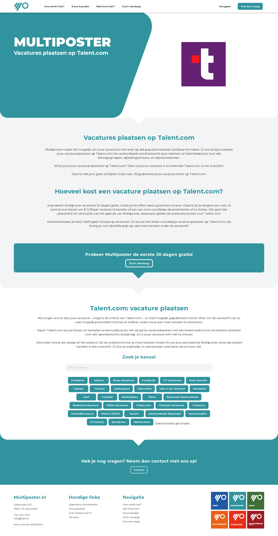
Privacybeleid (77, 508)
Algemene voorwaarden (83, 504)
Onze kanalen (80, 6)
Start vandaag (131, 6)
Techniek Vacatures (171, 405)
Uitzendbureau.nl (82, 413)
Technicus (198, 405)
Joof (86, 397)
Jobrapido (199, 388)
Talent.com (143, 405)
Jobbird (99, 388)
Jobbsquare (122, 388)
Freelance (77, 380)
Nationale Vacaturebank (182, 397)
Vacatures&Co (197, 413)
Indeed (78, 388)
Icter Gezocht (198, 380)
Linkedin (107, 397)
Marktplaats (130, 397)
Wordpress (119, 422)
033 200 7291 (22, 514)
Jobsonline (144, 388)
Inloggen (225, 6)
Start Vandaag (139, 263)
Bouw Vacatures (123, 380)
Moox (152, 397)
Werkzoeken (142, 422)
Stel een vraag (250, 6)
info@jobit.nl (21, 518)
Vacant (134, 413)
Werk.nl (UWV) (110, 413)
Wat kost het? (105, 6)
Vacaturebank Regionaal (165, 413)
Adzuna (99, 380)
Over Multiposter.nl (80, 513)
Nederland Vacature (86, 405)
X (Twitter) (97, 422)
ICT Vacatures (172, 380)
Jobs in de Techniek (172, 388)
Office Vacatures (117, 405)
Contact (139, 469)
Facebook (148, 380)
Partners (74, 517)
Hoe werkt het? (54, 6)
